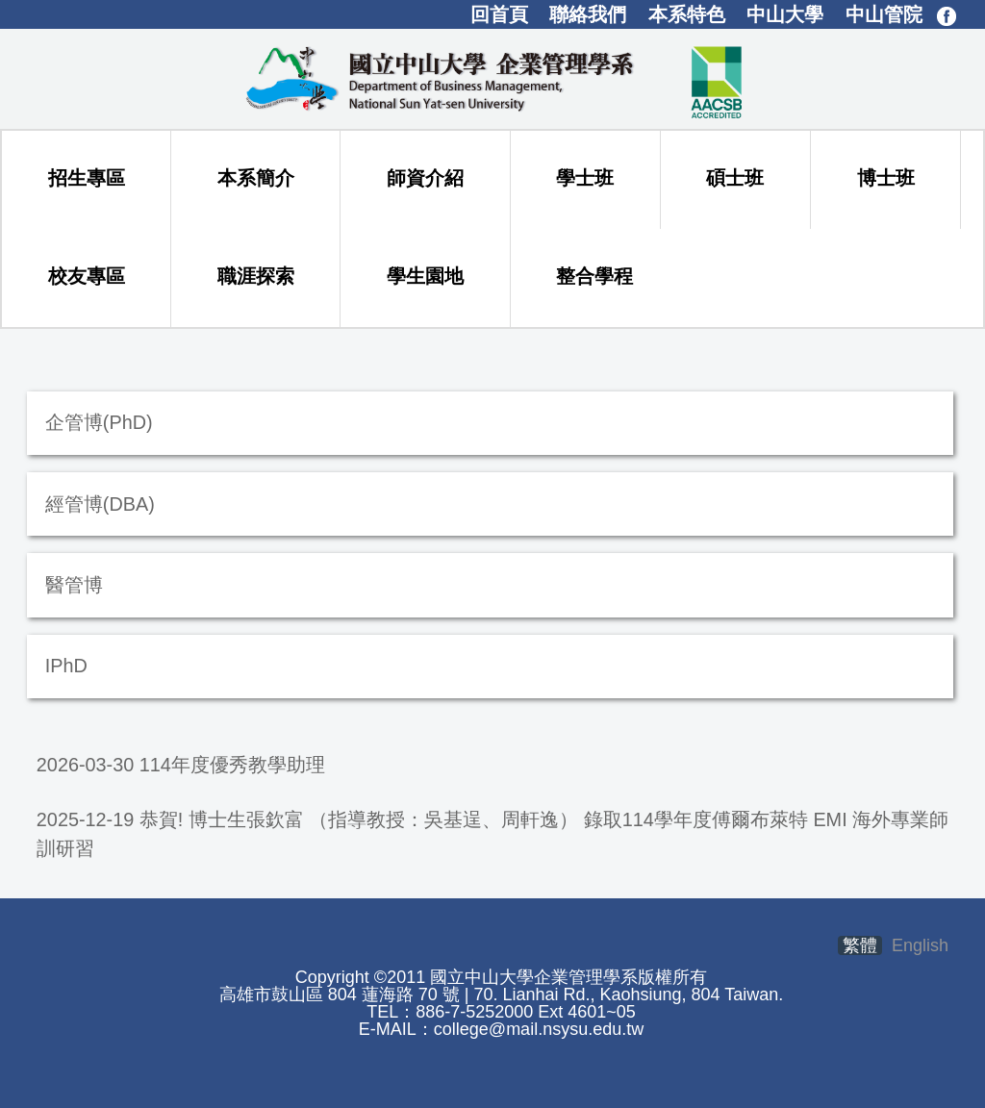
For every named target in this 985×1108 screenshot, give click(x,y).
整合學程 (594, 276)
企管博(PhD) (99, 422)
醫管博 (74, 584)
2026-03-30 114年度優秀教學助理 (181, 764)
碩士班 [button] (735, 178)
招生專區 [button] (86, 178)
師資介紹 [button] (425, 178)
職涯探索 (255, 276)
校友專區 (86, 276)
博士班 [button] (886, 178)
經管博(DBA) (100, 504)
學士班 (585, 178)
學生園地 (425, 276)
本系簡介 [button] (255, 178)
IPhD (66, 665)
